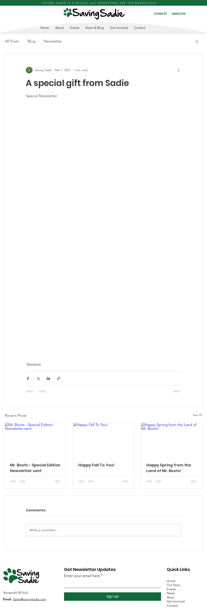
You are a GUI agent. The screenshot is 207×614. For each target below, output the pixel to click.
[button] (197, 41)
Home (171, 581)
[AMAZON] (178, 13)
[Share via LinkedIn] (48, 378)
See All (197, 415)
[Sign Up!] (112, 596)
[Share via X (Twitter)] (38, 378)
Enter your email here (82, 576)
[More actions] (178, 70)
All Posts (12, 41)
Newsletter (53, 41)
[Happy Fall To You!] (103, 440)
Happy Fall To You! (96, 465)
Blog (31, 41)
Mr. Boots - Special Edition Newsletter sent (35, 467)
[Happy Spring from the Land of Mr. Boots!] (171, 440)
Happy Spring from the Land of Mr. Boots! (168, 467)
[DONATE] (160, 13)
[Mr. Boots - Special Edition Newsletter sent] (35, 440)
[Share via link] (59, 378)
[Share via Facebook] (28, 378)
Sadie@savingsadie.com (29, 599)
